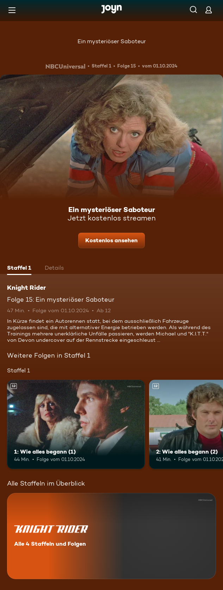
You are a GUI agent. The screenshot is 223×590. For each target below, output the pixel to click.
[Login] (208, 10)
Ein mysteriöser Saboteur (112, 41)
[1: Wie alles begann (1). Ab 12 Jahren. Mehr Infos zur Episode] (76, 424)
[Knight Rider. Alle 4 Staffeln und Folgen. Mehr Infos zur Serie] (111, 536)
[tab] (19, 268)
